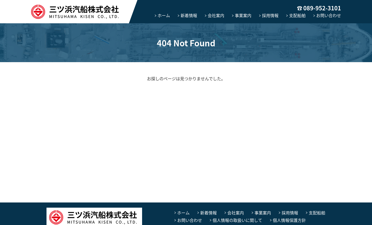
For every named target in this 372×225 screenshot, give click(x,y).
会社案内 (216, 15)
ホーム (164, 15)
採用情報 (270, 15)
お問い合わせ (328, 15)
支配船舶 (297, 15)
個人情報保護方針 (289, 220)
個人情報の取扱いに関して (237, 220)
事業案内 (243, 15)
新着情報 (189, 15)
